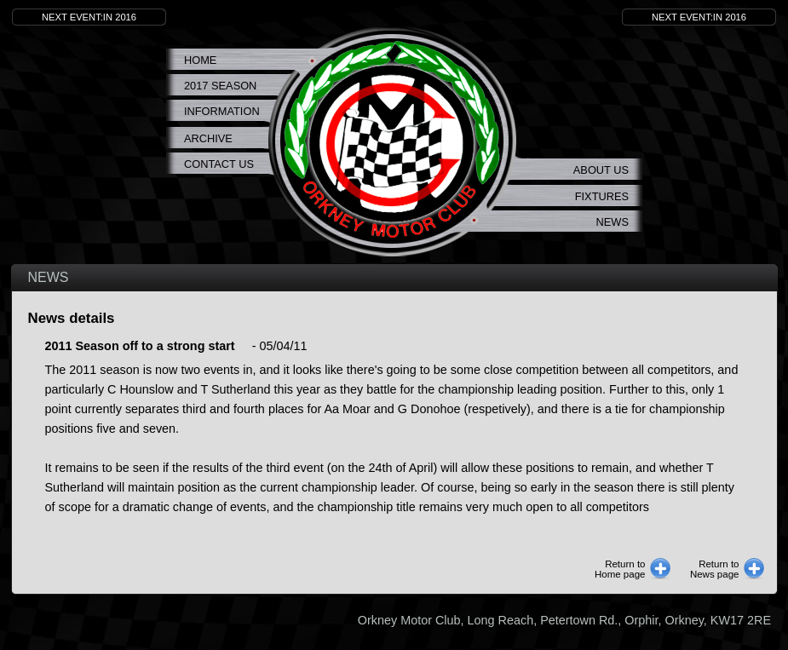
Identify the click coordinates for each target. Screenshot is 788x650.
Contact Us (219, 164)
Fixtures (602, 196)
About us (601, 170)
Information (222, 111)
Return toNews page (714, 569)
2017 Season (220, 85)
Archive (208, 138)
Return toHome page (620, 569)
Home (200, 60)
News (612, 222)
